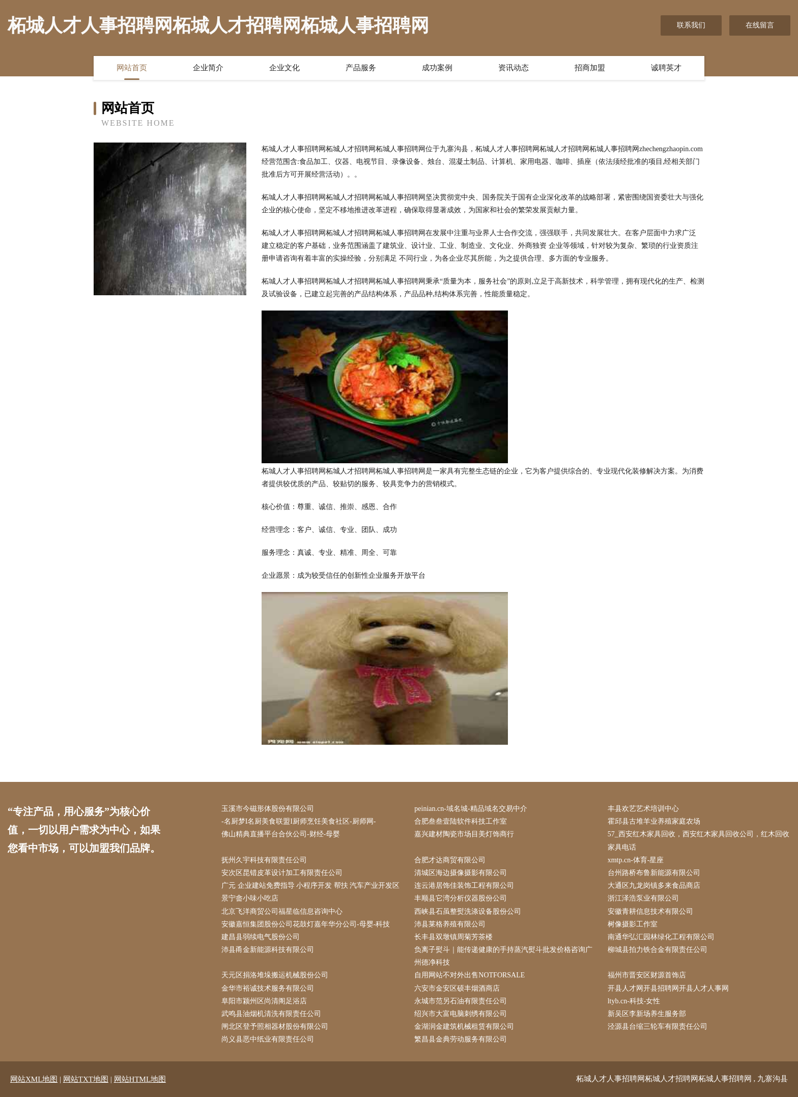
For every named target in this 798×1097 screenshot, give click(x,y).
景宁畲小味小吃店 (249, 898)
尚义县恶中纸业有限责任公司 (267, 1039)
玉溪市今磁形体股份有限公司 (267, 808)
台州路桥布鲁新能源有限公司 (654, 873)
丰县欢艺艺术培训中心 (643, 808)
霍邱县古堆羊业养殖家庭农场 (654, 821)
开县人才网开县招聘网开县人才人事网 (668, 988)
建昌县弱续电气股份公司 (260, 937)
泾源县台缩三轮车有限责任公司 (657, 1026)
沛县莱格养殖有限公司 (450, 924)
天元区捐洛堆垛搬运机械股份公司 (274, 975)
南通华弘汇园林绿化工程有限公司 (661, 937)
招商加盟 (590, 68)
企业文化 (284, 68)
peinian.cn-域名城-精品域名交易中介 (470, 808)
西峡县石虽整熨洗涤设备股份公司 (467, 911)
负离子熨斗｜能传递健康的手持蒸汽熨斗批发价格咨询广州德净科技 (503, 956)
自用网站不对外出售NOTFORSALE (469, 975)
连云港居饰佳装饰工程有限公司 (464, 885)
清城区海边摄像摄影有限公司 (460, 873)
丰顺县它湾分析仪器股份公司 (460, 898)
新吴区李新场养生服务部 (647, 1014)
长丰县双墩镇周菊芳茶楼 (453, 937)
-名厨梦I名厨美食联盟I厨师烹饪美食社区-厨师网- (298, 821)
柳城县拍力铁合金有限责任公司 (657, 949)
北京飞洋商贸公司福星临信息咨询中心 (282, 911)
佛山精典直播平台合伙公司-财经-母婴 (280, 834)
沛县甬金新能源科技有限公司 (267, 949)
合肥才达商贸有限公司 (450, 860)
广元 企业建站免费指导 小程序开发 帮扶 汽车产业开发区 (310, 885)
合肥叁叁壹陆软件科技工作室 (460, 821)
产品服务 (361, 68)
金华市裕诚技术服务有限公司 (267, 988)
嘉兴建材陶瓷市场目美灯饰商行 (464, 834)
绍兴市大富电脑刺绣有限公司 (460, 1014)
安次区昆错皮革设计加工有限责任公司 (282, 873)
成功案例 (437, 68)
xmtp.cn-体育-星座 (636, 860)
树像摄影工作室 (633, 924)
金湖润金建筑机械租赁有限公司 (464, 1026)
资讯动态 (513, 68)
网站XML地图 (34, 1079)
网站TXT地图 (85, 1079)
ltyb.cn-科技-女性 (634, 1001)
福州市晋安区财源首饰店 (647, 975)
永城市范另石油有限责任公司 (460, 1001)
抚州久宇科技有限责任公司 (264, 860)
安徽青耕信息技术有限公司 (650, 911)
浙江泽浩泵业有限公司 (643, 898)
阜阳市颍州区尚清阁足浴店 (264, 1001)
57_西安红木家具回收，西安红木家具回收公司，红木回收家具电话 (698, 840)
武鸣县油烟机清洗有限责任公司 (271, 1014)
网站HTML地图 (140, 1079)
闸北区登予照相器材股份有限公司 (274, 1026)
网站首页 (132, 68)
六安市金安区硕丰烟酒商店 (457, 988)
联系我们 (691, 25)
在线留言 (760, 25)
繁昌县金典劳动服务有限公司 (460, 1039)
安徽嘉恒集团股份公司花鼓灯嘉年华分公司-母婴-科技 (305, 924)
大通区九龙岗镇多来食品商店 (654, 885)
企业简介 (208, 68)
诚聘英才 (666, 68)
